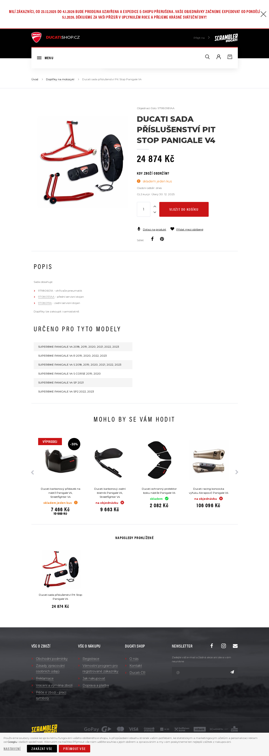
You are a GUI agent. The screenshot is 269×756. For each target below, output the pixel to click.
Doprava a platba (96, 685)
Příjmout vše (74, 748)
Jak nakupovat (94, 678)
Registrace (91, 659)
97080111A (45, 303)
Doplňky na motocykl (60, 79)
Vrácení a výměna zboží (54, 685)
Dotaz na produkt (151, 229)
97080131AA (46, 296)
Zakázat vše (41, 748)
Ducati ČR (137, 673)
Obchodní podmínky (52, 659)
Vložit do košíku (184, 209)
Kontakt (135, 666)
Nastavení (12, 748)
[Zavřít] (263, 15)
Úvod (34, 79)
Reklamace (45, 678)
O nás (133, 659)
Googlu (12, 741)
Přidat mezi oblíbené (186, 229)
